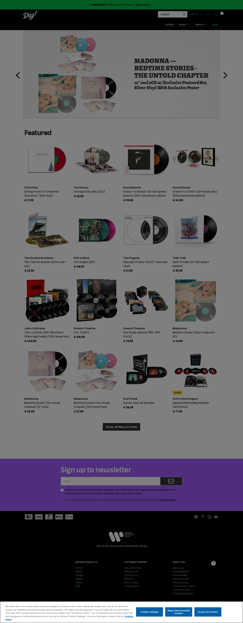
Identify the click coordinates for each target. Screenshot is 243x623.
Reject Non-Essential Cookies (179, 612)
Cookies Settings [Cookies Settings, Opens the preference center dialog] (150, 613)
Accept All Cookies (208, 613)
